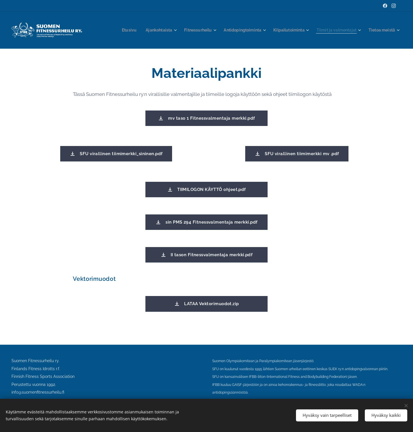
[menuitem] (133, 30)
